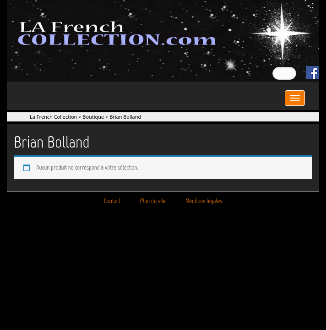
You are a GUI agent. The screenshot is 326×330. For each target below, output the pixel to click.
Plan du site (153, 201)
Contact (112, 201)
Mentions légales (203, 201)
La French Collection (53, 116)
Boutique (93, 116)
